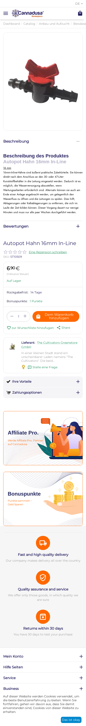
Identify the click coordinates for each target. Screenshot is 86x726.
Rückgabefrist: (17, 292)
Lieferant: (28, 343)
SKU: (6, 256)
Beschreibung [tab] (41, 141)
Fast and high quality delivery (43, 555)
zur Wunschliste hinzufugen (30, 328)
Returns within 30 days (43, 628)
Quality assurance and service (43, 589)
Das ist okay (71, 720)
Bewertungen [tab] (41, 226)
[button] (63, 327)
